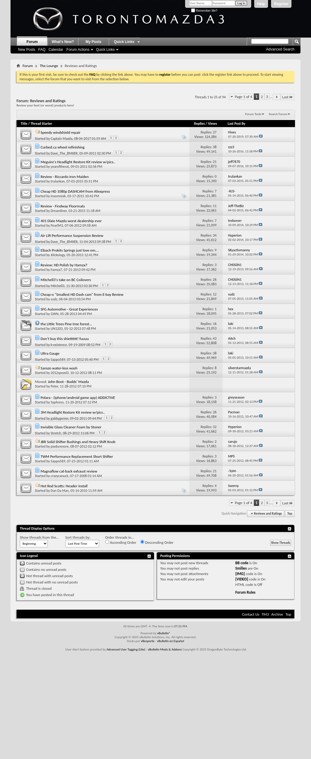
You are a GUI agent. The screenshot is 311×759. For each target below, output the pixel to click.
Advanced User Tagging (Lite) (126, 649)
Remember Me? (204, 10)
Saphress (57, 402)
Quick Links (105, 49)
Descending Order (157, 542)
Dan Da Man (60, 490)
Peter (54, 386)
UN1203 (57, 328)
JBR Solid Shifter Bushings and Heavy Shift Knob (78, 441)
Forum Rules (245, 592)
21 (214, 162)
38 (214, 147)
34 (214, 235)
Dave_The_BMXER (64, 153)
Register (281, 4)
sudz (54, 299)
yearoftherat (60, 166)
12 (214, 294)
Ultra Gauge (50, 353)
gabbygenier (60, 418)
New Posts (26, 49)
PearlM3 (57, 225)
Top (289, 514)
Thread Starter (41, 123)
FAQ (41, 49)
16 (214, 324)
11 (214, 206)
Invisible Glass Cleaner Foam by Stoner (71, 427)
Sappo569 (58, 359)
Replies (199, 123)
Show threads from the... (39, 537)
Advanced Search (280, 49)
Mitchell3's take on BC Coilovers (66, 279)
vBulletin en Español (170, 641)
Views (212, 123)
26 (214, 279)
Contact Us (250, 614)
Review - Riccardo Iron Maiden (65, 176)
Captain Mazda (61, 138)
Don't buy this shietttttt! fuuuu (65, 338)
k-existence (59, 345)
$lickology (58, 255)
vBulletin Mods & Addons (165, 649)
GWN (55, 314)
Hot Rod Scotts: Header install (64, 486)
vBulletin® (164, 633)
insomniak (58, 196)
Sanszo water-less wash (59, 368)
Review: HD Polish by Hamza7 (64, 265)
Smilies (241, 568)
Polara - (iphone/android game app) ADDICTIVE (78, 397)
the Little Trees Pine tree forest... (66, 324)
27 (214, 132)
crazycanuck (60, 476)
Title (24, 123)
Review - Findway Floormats (63, 206)
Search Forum (278, 114)
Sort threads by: (77, 537)
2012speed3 (60, 373)
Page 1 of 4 (243, 96)
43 (214, 338)
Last (287, 97)
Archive (277, 614)
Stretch (56, 433)
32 (214, 427)
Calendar (55, 49)
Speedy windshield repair (61, 132)
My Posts (94, 42)
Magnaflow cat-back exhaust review (69, 471)
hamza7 (56, 270)
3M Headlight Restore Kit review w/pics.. (73, 412)
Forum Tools (253, 114)
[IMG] (240, 573)
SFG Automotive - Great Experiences (69, 309)
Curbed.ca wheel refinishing (63, 147)
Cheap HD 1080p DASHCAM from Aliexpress (75, 191)
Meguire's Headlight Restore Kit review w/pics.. (78, 162)
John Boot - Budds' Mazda (68, 381)
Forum (32, 42)
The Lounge (49, 65)
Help (261, 4)
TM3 (265, 614)
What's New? (63, 42)
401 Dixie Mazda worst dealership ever (71, 221)
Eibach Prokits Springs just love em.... (70, 250)
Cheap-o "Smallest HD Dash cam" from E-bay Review (82, 294)
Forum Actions (78, 49)
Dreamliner (59, 211)
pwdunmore (60, 446)
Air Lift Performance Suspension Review (72, 235)
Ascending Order (120, 542)
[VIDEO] (241, 579)
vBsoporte (148, 641)
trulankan (58, 181)
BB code (241, 563)
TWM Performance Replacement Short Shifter (77, 456)
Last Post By (238, 123)
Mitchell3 (58, 286)
